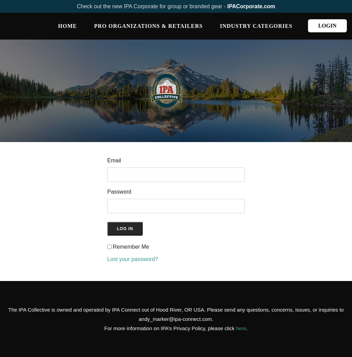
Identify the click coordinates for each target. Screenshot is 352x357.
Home (67, 26)
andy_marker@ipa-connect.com (175, 319)
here (241, 328)
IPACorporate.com (251, 6)
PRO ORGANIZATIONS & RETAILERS (148, 26)
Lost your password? (132, 259)
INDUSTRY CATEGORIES (256, 26)
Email (114, 160)
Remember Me (131, 247)
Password (119, 192)
